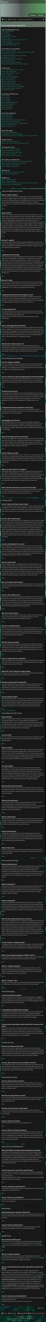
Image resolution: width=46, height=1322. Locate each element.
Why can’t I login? (6, 38)
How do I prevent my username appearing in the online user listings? (18, 52)
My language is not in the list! (9, 57)
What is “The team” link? (8, 126)
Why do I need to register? (8, 31)
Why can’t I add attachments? (9, 81)
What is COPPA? (5, 33)
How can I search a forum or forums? (11, 149)
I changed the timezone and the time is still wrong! (14, 55)
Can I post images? (6, 100)
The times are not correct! (8, 54)
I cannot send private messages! (9, 132)
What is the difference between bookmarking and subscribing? (17, 161)
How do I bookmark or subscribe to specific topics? (14, 163)
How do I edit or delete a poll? (9, 78)
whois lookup (35, 1274)
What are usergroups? (7, 118)
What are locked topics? (7, 107)
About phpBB (34, 1245)
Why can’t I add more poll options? (10, 76)
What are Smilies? (6, 99)
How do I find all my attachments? (10, 174)
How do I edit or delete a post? (9, 71)
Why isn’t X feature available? (9, 181)
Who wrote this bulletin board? (9, 179)
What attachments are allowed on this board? (13, 172)
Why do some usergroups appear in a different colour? (15, 123)
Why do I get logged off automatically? (11, 43)
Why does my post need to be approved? (11, 88)
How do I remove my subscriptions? (10, 166)
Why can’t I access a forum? (8, 79)
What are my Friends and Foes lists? (10, 141)
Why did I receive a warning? (9, 83)
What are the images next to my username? (12, 59)
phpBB (3, 429)
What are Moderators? (7, 116)
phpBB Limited (6, 1243)
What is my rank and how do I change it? (11, 62)
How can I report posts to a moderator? (11, 84)
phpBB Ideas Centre (34, 1258)
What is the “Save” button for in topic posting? (13, 86)
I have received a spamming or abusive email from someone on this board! (20, 135)
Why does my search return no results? (11, 150)
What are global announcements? (10, 102)
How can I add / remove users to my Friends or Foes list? (15, 143)
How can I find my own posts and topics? (11, 155)
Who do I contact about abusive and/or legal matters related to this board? (20, 183)
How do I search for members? (9, 154)
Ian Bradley (27, 1316)
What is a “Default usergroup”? (9, 125)
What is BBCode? (6, 95)
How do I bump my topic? (8, 90)
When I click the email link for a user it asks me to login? (15, 64)
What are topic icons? (7, 109)
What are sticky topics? (7, 105)
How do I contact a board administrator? (12, 184)
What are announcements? (8, 104)
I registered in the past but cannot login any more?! (14, 39)
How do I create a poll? (7, 74)
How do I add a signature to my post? (11, 73)
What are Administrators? (8, 115)
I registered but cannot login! (9, 36)
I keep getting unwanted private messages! (12, 134)
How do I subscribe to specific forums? (11, 164)
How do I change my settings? (9, 50)
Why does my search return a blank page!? (12, 152)
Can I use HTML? (5, 97)
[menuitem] (40, 15)
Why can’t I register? (6, 34)
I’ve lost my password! (7, 41)
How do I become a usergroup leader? (11, 121)
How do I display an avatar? (8, 60)
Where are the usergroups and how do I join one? (13, 120)
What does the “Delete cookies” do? (10, 44)
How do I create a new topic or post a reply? (12, 69)
